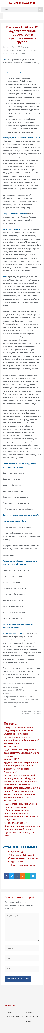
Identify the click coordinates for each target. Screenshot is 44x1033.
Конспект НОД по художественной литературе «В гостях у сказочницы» (21, 803)
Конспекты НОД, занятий (22, 855)
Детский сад (17, 851)
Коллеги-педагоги (22, 2)
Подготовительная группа (23, 865)
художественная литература (24, 858)
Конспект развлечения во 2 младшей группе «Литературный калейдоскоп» (21, 740)
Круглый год (17, 861)
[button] (1, 16)
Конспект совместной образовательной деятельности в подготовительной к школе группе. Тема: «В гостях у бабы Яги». (22, 829)
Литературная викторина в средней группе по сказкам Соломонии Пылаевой (18, 730)
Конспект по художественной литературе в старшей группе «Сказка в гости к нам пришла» (20, 778)
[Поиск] (40, 9)
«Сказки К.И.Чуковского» (17, 797)
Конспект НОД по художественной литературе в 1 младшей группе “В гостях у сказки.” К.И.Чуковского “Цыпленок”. (21, 765)
